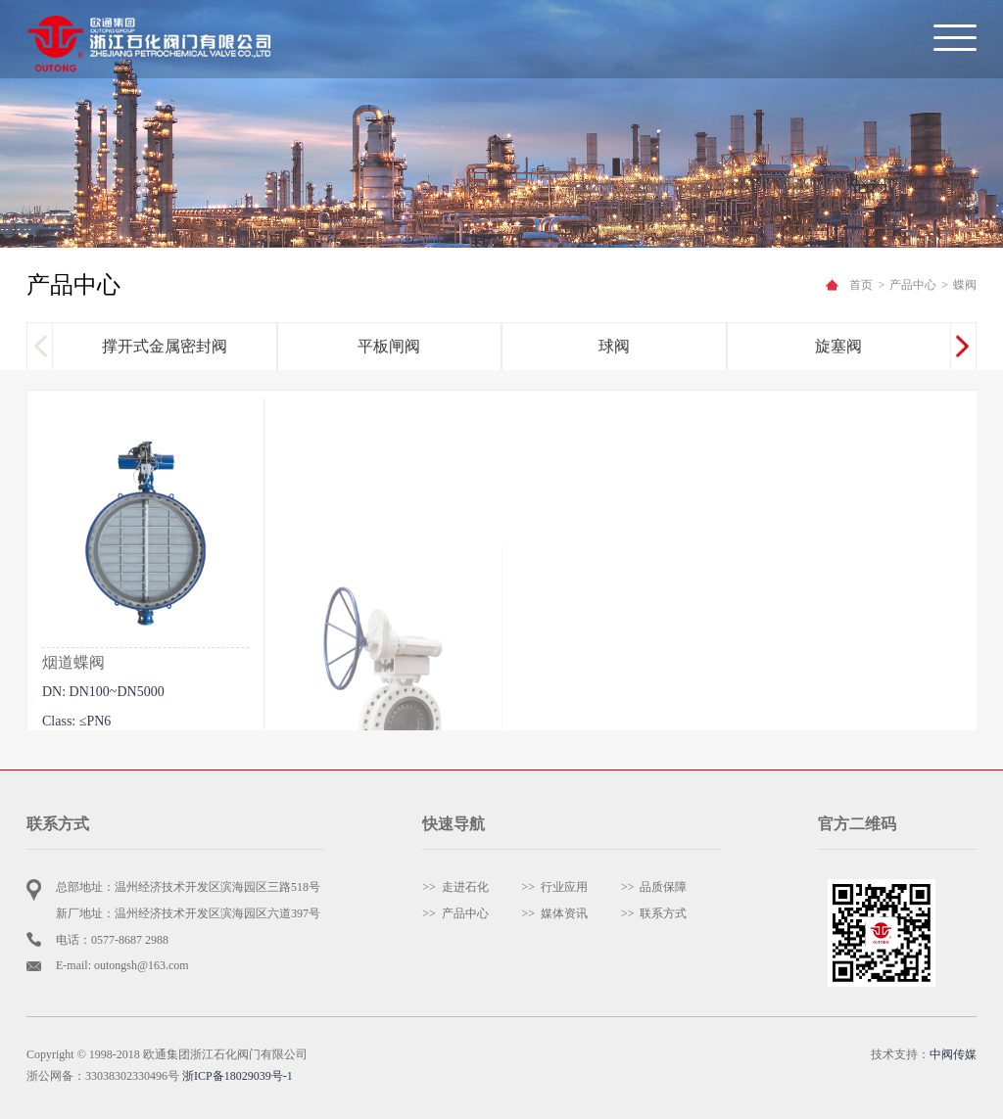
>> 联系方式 (654, 913)
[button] (962, 347)
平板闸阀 (389, 347)
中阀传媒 (953, 1054)
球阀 (614, 347)
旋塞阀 (838, 347)
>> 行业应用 (555, 887)
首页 (861, 285)
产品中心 (912, 285)
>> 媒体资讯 (555, 913)
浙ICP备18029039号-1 (237, 1076)
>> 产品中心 (455, 913)
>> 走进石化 (455, 887)
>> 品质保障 (654, 887)
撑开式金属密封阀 (164, 347)
